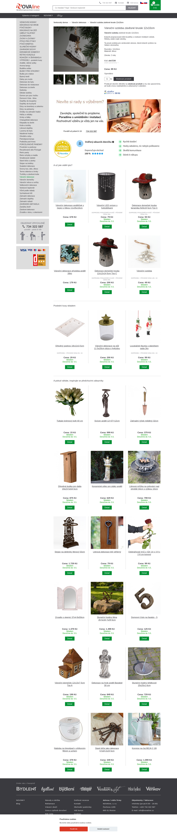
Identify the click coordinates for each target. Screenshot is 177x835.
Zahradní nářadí (26, 201)
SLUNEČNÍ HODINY (28, 47)
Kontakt (121, 3)
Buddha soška (25, 68)
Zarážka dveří (25, 207)
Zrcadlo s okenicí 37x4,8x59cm (69, 617)
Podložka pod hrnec (28, 142)
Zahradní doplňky (27, 199)
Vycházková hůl (26, 193)
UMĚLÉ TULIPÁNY (27, 33)
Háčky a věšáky (26, 114)
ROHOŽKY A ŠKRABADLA (30, 57)
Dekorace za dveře (27, 87)
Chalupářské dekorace (29, 120)
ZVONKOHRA (25, 36)
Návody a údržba (52, 800)
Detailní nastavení (103, 829)
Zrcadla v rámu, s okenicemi (31, 212)
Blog (18, 804)
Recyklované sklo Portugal (30, 150)
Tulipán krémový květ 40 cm (70, 421)
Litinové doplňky (26, 128)
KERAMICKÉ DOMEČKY (30, 52)
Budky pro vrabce (27, 74)
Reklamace (50, 804)
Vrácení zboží (51, 807)
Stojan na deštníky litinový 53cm (70, 552)
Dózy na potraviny (27, 109)
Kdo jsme (49, 814)
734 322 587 (107, 3)
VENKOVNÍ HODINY (28, 22)
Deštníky (23, 90)
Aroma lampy (25, 66)
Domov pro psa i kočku (29, 95)
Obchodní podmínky (83, 807)
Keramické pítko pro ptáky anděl (107, 486)
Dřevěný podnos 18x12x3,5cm (69, 346)
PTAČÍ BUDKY (26, 28)
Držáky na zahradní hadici (30, 112)
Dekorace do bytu (27, 82)
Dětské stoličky (26, 93)
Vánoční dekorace (27, 177)
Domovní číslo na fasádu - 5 (144, 617)
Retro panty (24, 152)
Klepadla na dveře (27, 123)
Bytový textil (24, 76)
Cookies (77, 814)
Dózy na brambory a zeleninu (31, 106)
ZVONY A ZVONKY (27, 38)
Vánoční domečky (27, 180)
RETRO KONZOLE (27, 55)
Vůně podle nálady (27, 191)
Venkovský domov (61, 22)
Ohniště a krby (25, 136)
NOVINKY (48, 16)
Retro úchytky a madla (29, 155)
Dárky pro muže (26, 79)
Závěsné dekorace (27, 210)
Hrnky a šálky (25, 117)
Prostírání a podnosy (28, 147)
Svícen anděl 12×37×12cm (107, 421)
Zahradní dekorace (27, 196)
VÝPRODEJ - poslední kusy (31, 60)
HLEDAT (132, 8)
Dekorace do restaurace (29, 85)
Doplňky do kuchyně (28, 104)
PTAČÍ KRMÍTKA (26, 44)
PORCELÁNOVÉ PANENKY (31, 144)
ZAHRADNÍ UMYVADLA (29, 204)
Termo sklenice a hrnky (29, 171)
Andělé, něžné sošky (28, 63)
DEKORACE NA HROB (29, 25)
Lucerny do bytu (26, 131)
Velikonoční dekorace (28, 185)
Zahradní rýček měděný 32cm (144, 421)
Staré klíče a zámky (27, 161)
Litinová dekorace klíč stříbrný (107, 552)
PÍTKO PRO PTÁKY (28, 41)
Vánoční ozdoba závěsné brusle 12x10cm (106, 22)
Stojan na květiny (26, 163)
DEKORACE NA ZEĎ (28, 30)
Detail (69, 224)
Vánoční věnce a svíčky (29, 182)
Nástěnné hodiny (26, 133)
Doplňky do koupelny (28, 101)
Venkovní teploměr (27, 188)
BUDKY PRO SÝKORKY (30, 71)
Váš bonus (134, 3)
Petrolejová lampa (27, 139)
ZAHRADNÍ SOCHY (28, 49)
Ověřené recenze (81, 800)
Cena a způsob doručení (56, 810)
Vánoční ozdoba (144, 271)
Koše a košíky (25, 125)
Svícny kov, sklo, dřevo (29, 169)
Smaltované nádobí (27, 158)
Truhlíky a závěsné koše (29, 174)
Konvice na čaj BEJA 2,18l (144, 748)
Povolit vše (73, 829)
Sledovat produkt (123, 79)
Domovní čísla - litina (28, 98)
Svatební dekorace (27, 166)
